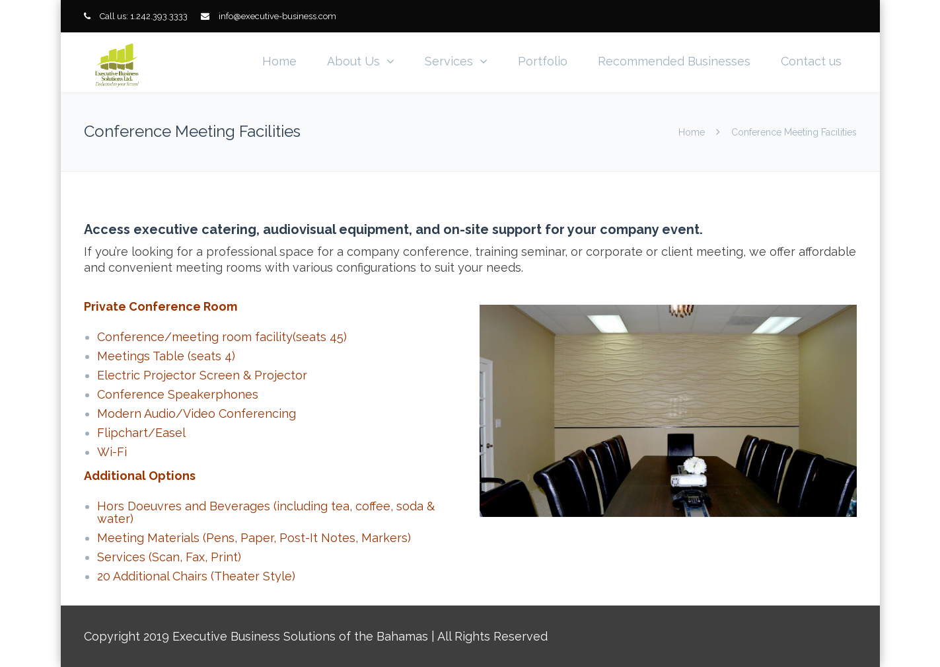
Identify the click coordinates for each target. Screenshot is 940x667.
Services (449, 61)
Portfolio (542, 61)
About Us (353, 61)
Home (279, 61)
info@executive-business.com (277, 16)
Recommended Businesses (674, 61)
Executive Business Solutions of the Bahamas (300, 636)
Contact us (811, 61)
